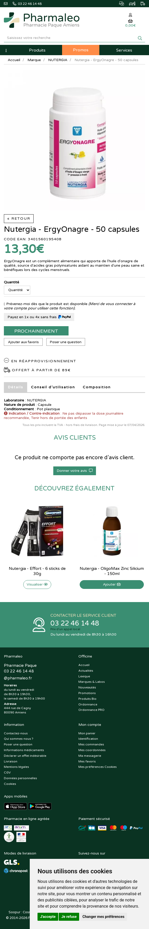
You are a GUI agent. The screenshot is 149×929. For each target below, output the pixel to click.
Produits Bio (87, 699)
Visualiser (37, 584)
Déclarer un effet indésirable (25, 756)
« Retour (18, 218)
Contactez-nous (16, 733)
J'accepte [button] (48, 917)
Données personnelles (20, 778)
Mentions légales (16, 767)
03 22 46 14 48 (74, 623)
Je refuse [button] (69, 917)
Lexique (84, 676)
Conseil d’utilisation (53, 387)
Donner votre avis (75, 470)
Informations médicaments (24, 750)
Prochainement (36, 331)
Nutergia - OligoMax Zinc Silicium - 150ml (112, 571)
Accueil (14, 60)
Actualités (85, 670)
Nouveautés (87, 687)
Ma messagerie (89, 756)
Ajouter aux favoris (23, 342)
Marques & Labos (91, 682)
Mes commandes (91, 744)
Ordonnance (87, 704)
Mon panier (86, 733)
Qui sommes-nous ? (18, 739)
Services (124, 50)
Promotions (87, 693)
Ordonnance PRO (91, 710)
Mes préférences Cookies (97, 767)
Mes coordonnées (92, 750)
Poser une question (65, 342)
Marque (34, 60)
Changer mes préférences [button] (103, 917)
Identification (88, 739)
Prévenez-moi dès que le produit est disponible (45, 304)
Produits (37, 50)
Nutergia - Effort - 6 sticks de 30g (37, 571)
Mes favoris (87, 761)
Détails (15, 387)
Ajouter (112, 584)
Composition (97, 387)
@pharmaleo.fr (18, 678)
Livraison (10, 761)
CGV (7, 772)
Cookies (10, 784)
